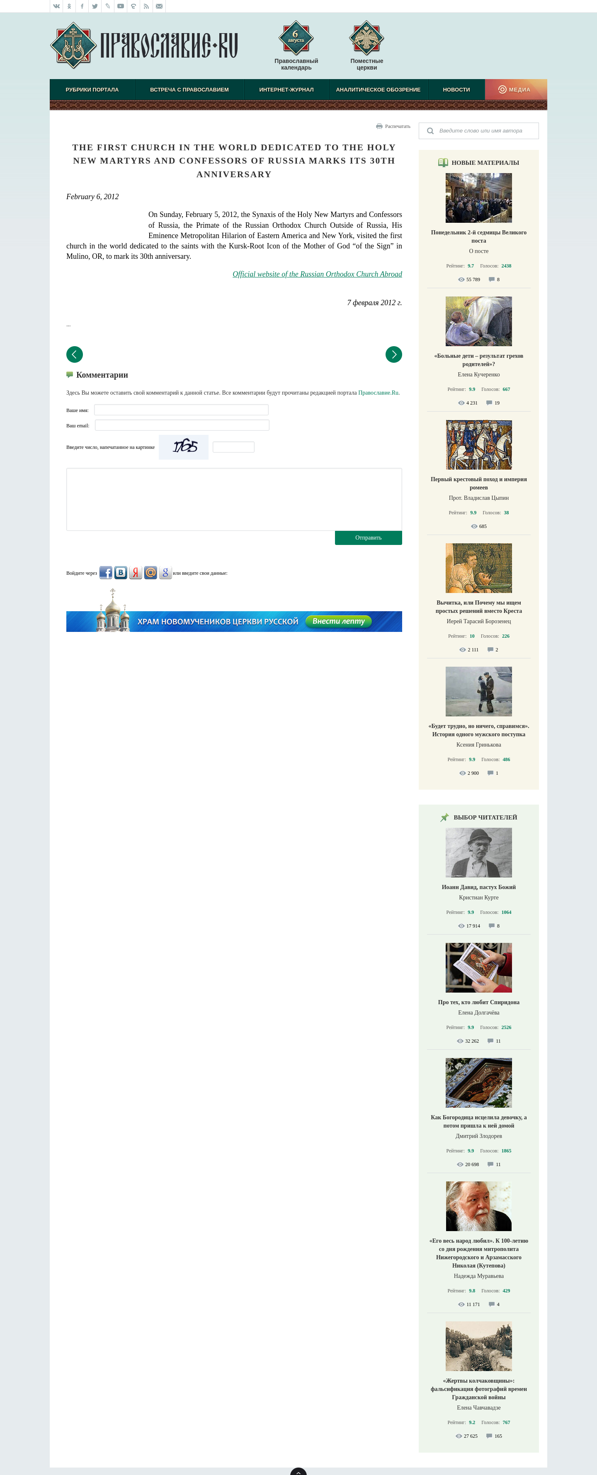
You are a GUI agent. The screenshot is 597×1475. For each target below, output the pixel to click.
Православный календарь (296, 49)
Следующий (394, 354)
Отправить (368, 538)
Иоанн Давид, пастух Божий (479, 887)
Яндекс (135, 572)
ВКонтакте (120, 572)
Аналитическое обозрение (378, 90)
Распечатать (397, 126)
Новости (456, 90)
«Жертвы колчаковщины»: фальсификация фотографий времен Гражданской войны (479, 1389)
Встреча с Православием (189, 90)
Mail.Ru (150, 572)
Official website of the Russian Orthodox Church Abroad (317, 274)
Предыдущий (74, 354)
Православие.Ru (378, 393)
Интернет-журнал (286, 90)
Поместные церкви (366, 64)
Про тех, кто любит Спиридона (479, 1002)
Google (165, 572)
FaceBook (105, 572)
